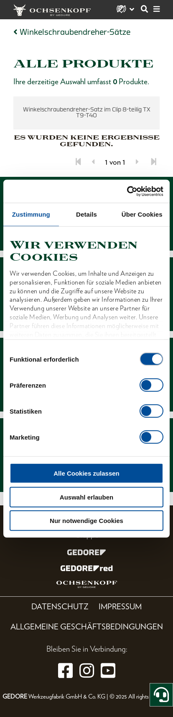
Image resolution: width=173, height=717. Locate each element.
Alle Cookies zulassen (86, 473)
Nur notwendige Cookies (86, 520)
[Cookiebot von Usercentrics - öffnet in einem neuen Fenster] (126, 191)
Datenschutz (60, 606)
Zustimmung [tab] (31, 214)
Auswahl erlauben (86, 496)
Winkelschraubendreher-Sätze (75, 32)
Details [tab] (86, 214)
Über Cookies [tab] (142, 214)
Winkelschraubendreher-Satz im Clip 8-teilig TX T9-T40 (86, 112)
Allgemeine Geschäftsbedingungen (86, 627)
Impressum (120, 606)
